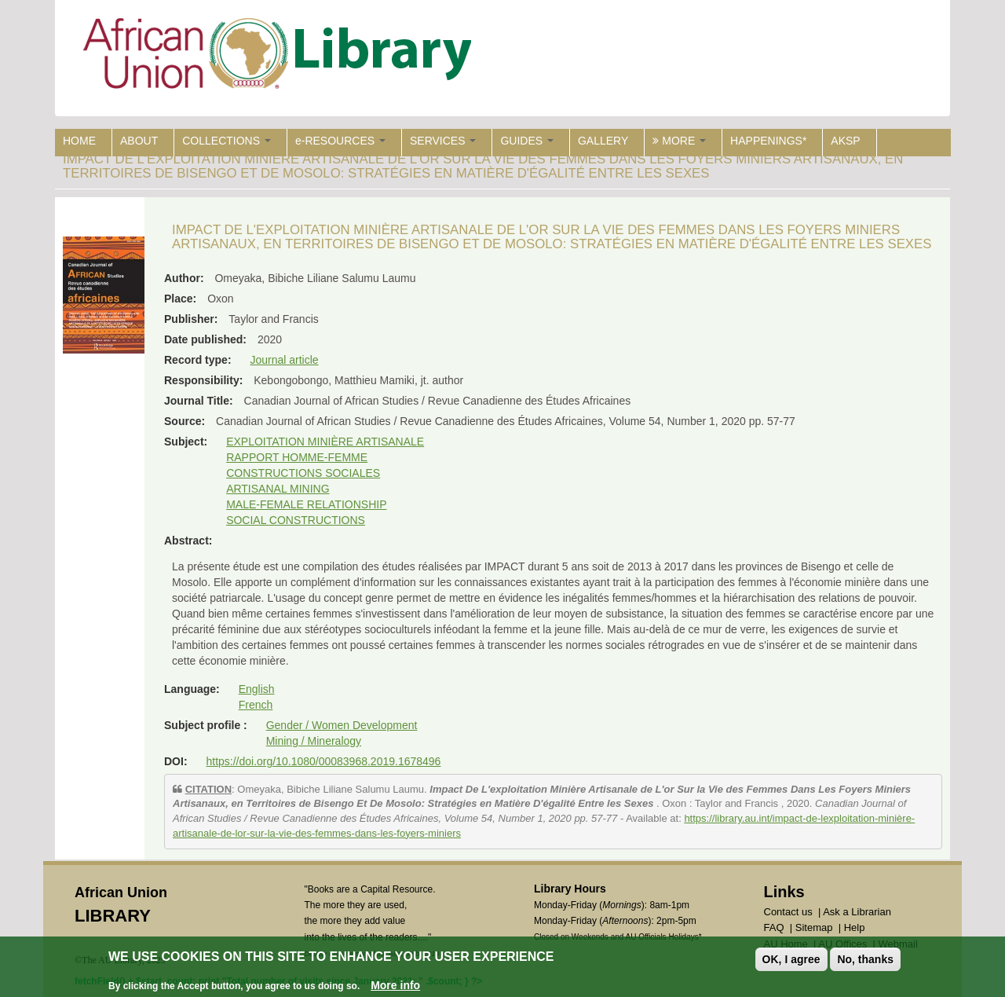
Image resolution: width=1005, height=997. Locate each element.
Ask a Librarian (857, 912)
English (257, 689)
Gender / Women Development (342, 725)
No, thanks (865, 959)
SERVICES (443, 140)
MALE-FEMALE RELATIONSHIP (306, 504)
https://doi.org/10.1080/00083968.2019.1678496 (323, 761)
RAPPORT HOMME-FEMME (296, 457)
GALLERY (603, 140)
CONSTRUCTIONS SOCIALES (303, 473)
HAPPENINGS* (768, 140)
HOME (79, 140)
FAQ (774, 927)
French (256, 704)
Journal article (284, 360)
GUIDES (527, 140)
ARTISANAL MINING (277, 488)
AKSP (845, 140)
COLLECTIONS (226, 140)
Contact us (788, 912)
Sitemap (814, 927)
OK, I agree (791, 959)
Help (854, 927)
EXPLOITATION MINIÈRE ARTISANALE (325, 441)
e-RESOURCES (340, 140)
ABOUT (139, 140)
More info (395, 985)
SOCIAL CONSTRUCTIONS (295, 520)
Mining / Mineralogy (313, 741)
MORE (679, 140)
